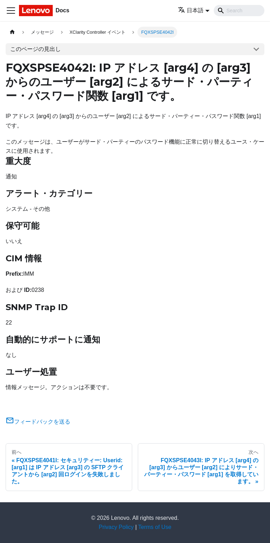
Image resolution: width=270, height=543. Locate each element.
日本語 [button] (191, 10)
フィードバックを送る (38, 422)
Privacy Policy (116, 527)
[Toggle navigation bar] (11, 10)
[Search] (239, 10)
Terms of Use (154, 527)
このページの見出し (35, 49)
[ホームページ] (12, 32)
